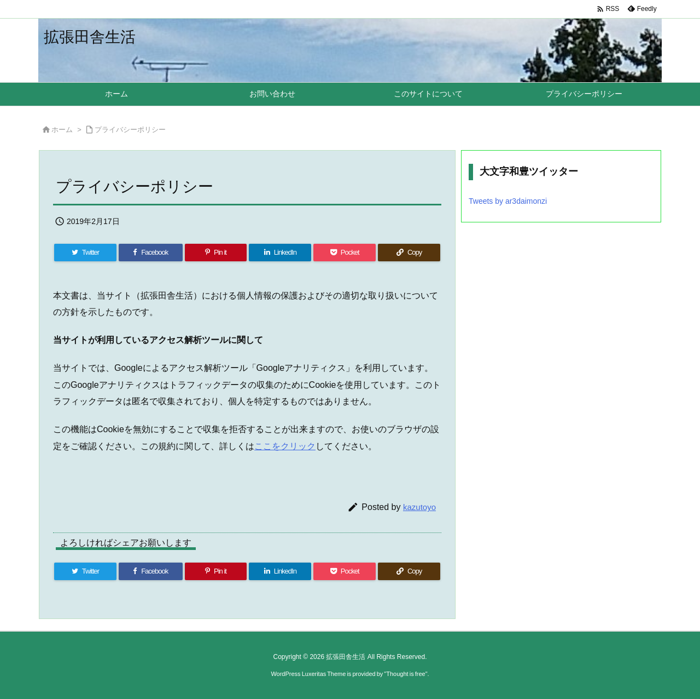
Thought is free (405, 674)
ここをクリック (285, 446)
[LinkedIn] (280, 252)
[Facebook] (151, 252)
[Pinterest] (216, 252)
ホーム (62, 129)
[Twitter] (85, 252)
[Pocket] (344, 252)
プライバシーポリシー (130, 129)
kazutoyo (419, 507)
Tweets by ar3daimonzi (508, 201)
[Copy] (409, 252)
